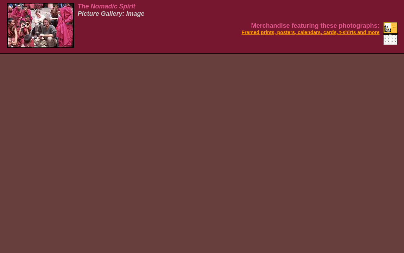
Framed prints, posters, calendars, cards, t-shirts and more (310, 32)
